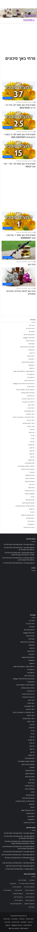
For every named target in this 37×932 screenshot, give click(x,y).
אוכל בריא (31, 325)
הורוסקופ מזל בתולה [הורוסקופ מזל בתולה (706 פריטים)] (29, 890)
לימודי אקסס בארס (29, 411)
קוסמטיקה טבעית (29, 494)
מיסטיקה (32, 472)
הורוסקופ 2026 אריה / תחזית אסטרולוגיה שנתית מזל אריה (18, 563)
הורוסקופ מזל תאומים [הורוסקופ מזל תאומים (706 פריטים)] (29, 903)
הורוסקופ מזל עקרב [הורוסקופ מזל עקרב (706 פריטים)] (18, 897)
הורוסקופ (31, 368)
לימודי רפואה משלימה (28, 423)
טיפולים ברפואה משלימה (27, 393)
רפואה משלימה (30, 518)
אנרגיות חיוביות (30, 341)
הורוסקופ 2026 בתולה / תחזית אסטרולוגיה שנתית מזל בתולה (18, 854)
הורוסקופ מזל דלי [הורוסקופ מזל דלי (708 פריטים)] (7, 890)
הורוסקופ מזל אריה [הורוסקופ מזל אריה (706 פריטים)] (16, 887)
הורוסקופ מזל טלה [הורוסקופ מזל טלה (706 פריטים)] (30, 893)
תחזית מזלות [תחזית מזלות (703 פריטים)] (31, 907)
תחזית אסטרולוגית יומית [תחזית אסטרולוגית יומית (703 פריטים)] (16, 903)
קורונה (32, 497)
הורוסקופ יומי (30, 374)
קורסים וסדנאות (30, 500)
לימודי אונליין (30, 408)
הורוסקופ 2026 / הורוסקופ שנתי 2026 (23, 371)
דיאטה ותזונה (30, 356)
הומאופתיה (31, 365)
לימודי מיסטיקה (30, 414)
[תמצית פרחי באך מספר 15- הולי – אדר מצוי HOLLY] (18, 149)
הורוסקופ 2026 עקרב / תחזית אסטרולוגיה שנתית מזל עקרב (18, 863)
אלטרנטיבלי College (28, 337)
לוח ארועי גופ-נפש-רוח (28, 402)
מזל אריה (31, 429)
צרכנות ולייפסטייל (29, 490)
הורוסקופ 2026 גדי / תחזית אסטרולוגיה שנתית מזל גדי (19, 869)
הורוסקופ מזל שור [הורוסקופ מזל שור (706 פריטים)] (19, 900)
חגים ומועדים (30, 386)
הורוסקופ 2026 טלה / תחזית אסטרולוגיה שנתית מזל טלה (19, 544)
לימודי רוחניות (30, 420)
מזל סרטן (31, 448)
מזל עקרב (31, 451)
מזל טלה (32, 442)
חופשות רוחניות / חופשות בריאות (25, 389)
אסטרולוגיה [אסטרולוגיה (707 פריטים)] (31, 880)
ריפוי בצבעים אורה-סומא (27, 515)
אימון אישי (31, 331)
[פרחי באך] (18, 250)
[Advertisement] (18, 188)
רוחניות (32, 512)
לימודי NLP (31, 405)
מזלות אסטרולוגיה (29, 463)
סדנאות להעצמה (29, 478)
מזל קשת (31, 454)
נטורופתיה (21, 919)
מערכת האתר (31, 102)
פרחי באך (31, 264)
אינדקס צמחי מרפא (29, 334)
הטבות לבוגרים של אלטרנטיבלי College (23, 383)
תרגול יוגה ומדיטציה (28, 527)
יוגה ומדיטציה (30, 396)
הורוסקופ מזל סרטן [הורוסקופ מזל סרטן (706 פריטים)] (30, 897)
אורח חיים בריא (30, 328)
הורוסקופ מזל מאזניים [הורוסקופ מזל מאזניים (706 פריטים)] (18, 893)
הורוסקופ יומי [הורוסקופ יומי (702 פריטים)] (13, 883)
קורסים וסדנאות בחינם (28, 503)
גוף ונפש (32, 353)
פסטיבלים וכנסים (29, 481)
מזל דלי (32, 438)
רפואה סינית (31, 521)
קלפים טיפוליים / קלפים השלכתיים (25, 506)
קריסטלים (31, 509)
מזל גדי (32, 435)
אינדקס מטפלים (27, 925)
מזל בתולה (31, 432)
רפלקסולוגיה (30, 524)
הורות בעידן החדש (29, 380)
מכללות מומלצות (29, 475)
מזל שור (32, 457)
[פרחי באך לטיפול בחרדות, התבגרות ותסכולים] (18, 276)
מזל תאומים (31, 460)
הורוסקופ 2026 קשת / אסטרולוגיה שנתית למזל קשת (20, 866)
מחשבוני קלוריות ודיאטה (27, 469)
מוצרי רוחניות (30, 426)
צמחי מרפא (31, 487)
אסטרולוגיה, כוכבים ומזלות (27, 347)
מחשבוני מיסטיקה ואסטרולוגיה (26, 466)
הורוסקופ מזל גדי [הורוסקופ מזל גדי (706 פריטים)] (18, 890)
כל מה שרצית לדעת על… (27, 399)
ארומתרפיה (31, 350)
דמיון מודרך (31, 359)
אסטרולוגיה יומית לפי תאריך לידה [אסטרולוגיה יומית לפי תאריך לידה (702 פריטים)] (26, 883)
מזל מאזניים (31, 445)
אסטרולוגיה (31, 344)
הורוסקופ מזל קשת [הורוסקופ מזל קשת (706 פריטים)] (30, 900)
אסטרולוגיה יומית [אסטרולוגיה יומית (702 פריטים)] (22, 880)
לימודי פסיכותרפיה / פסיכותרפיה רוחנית (23, 417)
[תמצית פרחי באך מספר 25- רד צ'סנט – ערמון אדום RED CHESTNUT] (18, 120)
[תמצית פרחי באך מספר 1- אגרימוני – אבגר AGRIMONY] (18, 220)
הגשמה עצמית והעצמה (28, 362)
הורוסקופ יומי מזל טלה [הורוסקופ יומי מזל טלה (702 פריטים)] (29, 887)
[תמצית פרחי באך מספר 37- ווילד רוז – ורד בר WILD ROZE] (18, 90)
